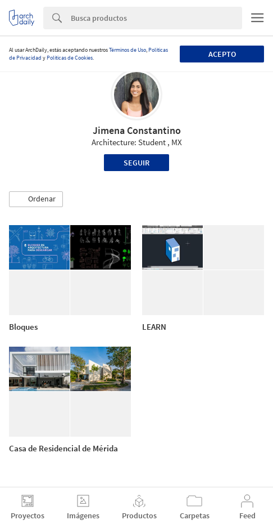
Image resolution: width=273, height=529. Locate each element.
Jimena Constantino (137, 130)
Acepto (222, 54)
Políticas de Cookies (70, 57)
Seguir (136, 163)
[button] (36, 199)
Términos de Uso (127, 49)
